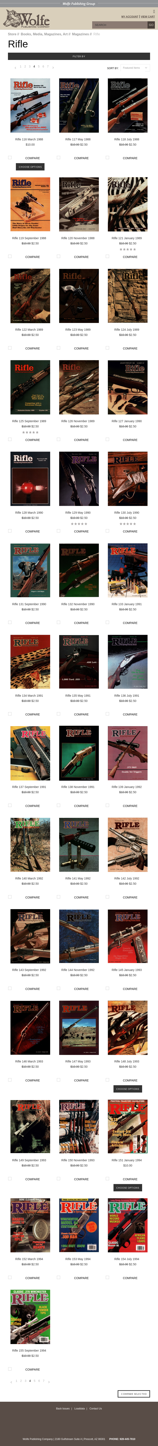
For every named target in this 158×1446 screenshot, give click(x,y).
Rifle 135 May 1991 (78, 695)
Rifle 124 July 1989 (126, 329)
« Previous (11, 1383)
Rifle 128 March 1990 (29, 512)
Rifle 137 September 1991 (29, 787)
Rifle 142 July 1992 (126, 878)
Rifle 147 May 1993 (78, 1061)
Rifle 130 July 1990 (126, 512)
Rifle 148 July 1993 (126, 1061)
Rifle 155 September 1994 (29, 1350)
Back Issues (63, 1408)
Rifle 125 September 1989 (29, 421)
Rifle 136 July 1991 (126, 695)
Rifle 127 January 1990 (127, 421)
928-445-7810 (127, 1439)
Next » (49, 1383)
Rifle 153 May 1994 (78, 1259)
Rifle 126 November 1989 (78, 421)
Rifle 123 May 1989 (78, 329)
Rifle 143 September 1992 (29, 970)
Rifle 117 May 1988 (78, 139)
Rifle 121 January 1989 (127, 238)
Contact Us (95, 1408)
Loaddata (79, 1408)
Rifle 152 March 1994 (29, 1259)
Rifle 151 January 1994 (127, 1160)
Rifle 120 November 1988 (78, 238)
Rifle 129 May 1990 (78, 512)
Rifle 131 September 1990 (29, 604)
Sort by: (113, 68)
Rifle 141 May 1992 (78, 878)
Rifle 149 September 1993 (29, 1160)
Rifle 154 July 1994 (126, 1259)
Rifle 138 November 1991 (78, 787)
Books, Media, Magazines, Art (44, 34)
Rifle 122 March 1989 (29, 329)
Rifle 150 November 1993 (78, 1160)
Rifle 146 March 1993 (29, 1061)
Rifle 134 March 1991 (29, 695)
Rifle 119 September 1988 (29, 238)
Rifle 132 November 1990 (78, 604)
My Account (129, 16)
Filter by (79, 56)
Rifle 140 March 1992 (29, 878)
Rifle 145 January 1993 (127, 970)
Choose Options (30, 166)
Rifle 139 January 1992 (127, 787)
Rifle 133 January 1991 (127, 604)
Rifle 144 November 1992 (78, 970)
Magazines (80, 34)
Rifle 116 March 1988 (29, 139)
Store (12, 34)
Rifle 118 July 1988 (126, 139)
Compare (32, 158)
